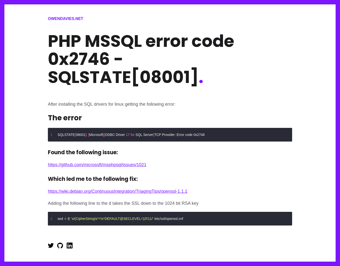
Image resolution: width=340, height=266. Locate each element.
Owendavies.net (65, 19)
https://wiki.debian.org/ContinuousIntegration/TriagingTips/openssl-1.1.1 (117, 191)
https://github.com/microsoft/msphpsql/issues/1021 (97, 164)
